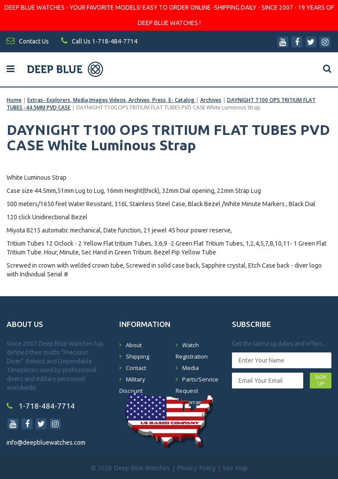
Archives (210, 100)
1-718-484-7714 (41, 406)
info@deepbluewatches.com (46, 442)
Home (14, 100)
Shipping (137, 356)
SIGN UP (320, 380)
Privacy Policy (196, 468)
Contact (136, 368)
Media (190, 368)
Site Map (235, 468)
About (134, 345)
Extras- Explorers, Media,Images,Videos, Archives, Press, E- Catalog (111, 100)
